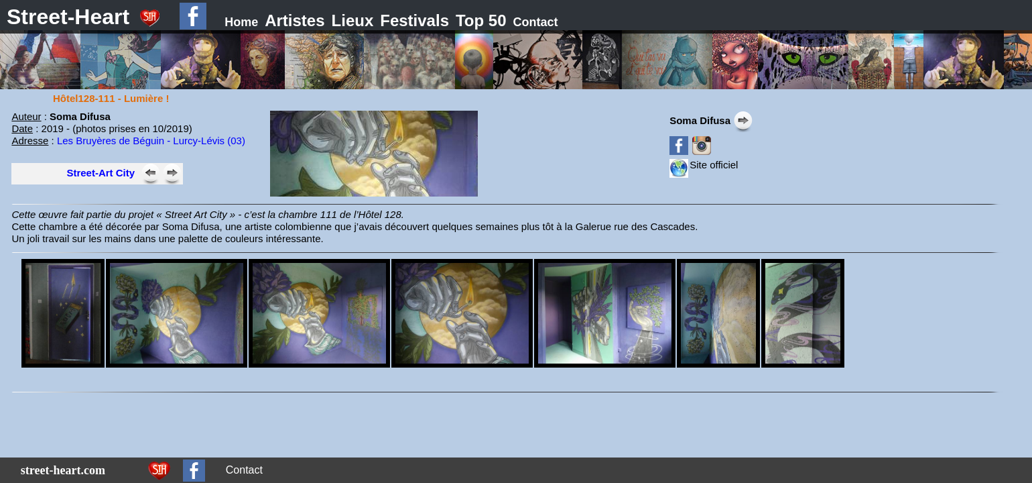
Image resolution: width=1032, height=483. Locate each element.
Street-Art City (100, 172)
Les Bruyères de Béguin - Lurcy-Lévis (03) (151, 140)
